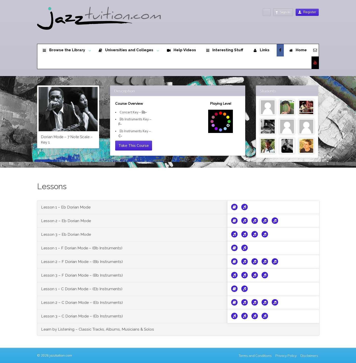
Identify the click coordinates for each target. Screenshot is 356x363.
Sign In (283, 12)
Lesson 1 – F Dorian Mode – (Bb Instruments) (81, 248)
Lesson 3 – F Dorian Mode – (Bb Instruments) (82, 275)
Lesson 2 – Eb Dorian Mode (66, 220)
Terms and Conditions (255, 356)
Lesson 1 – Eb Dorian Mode (65, 207)
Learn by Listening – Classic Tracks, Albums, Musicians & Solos (97, 329)
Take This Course (133, 145)
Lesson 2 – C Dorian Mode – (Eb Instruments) (82, 302)
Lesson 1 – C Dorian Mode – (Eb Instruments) (81, 288)
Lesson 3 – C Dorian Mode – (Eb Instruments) (82, 316)
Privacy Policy (286, 356)
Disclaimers (309, 356)
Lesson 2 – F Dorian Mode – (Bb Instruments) (82, 261)
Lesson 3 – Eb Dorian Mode (66, 234)
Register (307, 12)
